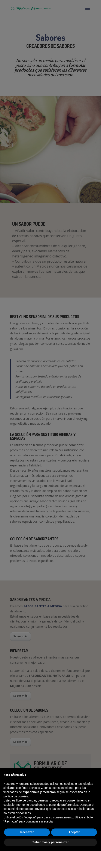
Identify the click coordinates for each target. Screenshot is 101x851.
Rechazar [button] (27, 832)
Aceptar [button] (74, 832)
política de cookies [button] (15, 796)
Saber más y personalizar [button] (51, 842)
